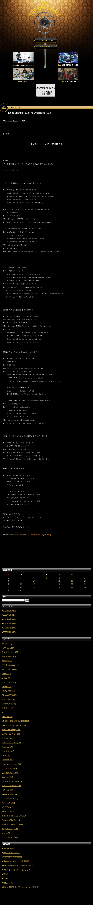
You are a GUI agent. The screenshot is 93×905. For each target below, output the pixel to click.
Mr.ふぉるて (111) (9, 669)
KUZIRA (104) (7, 747)
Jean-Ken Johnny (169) (11, 730)
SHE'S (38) (6, 678)
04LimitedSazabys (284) (12, 781)
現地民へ (6, 874)
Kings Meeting (46, 535)
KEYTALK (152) (8, 803)
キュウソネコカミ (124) (11, 786)
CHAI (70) (6, 755)
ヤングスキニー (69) (10, 652)
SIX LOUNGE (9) (9, 704)
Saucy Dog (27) (8, 691)
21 (85, 584)
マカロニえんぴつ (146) (11, 742)
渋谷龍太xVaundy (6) (10, 665)
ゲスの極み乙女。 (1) (10, 798)
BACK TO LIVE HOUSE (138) (14, 725)
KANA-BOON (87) (9, 794)
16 (21, 584)
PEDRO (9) (6, 674)
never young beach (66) (11, 764)
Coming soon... (9, 848)
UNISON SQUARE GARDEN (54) (15, 721)
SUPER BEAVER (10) (11, 734)
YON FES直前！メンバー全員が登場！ (19, 865)
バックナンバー (9, 606)
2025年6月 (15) (9, 611)
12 (59, 581)
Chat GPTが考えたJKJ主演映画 (16, 861)
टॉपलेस (5, 878)
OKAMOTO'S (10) (9, 695)
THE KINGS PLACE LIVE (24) (14, 816)
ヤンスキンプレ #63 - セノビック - (17, 870)
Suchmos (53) (7, 777)
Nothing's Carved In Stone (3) (14, 824)
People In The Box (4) (11, 820)
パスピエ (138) (8, 790)
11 (46, 581)
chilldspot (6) (7, 661)
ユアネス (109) (8, 751)
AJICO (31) (6, 712)
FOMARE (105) (8, 738)
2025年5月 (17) (9, 615)
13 (72, 581)
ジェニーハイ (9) (9, 682)
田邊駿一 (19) (7, 708)
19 (59, 584)
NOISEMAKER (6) (9, 656)
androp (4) (6, 833)
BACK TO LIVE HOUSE (31, 535)
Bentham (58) (7, 760)
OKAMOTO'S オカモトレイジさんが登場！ (20, 887)
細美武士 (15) (7, 717)
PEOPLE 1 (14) (8, 648)
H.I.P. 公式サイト (11, 170)
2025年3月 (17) (9, 623)
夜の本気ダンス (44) (10, 773)
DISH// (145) (7, 687)
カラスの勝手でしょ (11, 853)
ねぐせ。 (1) (7, 643)
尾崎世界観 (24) (8, 699)
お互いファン (9, 883)
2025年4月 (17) (9, 619)
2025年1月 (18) (9, 632)
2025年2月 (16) (9, 628)
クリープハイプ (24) (10, 837)
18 (46, 584)
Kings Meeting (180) (10, 829)
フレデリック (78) (9, 768)
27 (72, 587)
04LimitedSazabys (15, 535)
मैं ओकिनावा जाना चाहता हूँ (12, 857)
